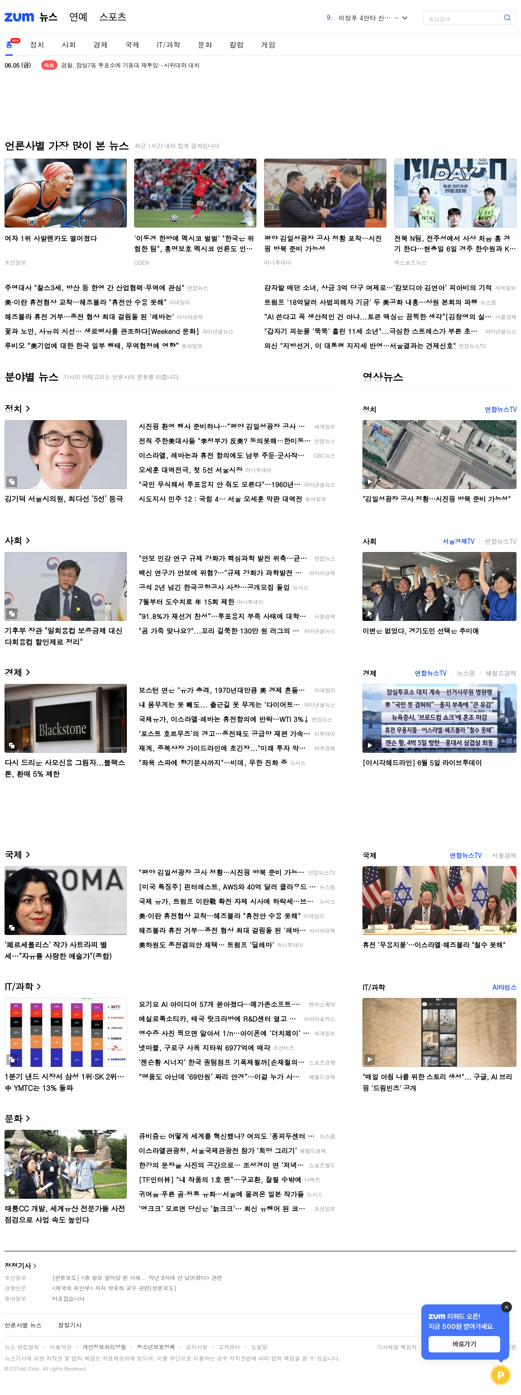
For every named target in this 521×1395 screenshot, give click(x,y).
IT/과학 (168, 44)
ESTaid (18, 1368)
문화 (205, 44)
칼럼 (236, 44)
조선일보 (15, 262)
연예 (78, 17)
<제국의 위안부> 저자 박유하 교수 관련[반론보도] (114, 1288)
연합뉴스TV (500, 409)
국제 (132, 44)
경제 (100, 44)
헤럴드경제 (501, 673)
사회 (69, 44)
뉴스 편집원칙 (22, 1347)
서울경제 (504, 855)
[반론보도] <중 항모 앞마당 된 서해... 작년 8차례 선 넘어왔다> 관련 (137, 1277)
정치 (37, 44)
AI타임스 (504, 987)
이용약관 (61, 1347)
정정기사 (18, 1265)
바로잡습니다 (68, 1298)
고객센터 (229, 1347)
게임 (268, 44)
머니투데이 (277, 262)
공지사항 (196, 1347)
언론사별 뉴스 (23, 1325)
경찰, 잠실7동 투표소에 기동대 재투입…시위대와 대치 (130, 65)
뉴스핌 (466, 673)
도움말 (259, 1347)
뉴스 (48, 17)
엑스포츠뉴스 (410, 262)
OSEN (141, 262)
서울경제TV (458, 541)
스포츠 (112, 17)
